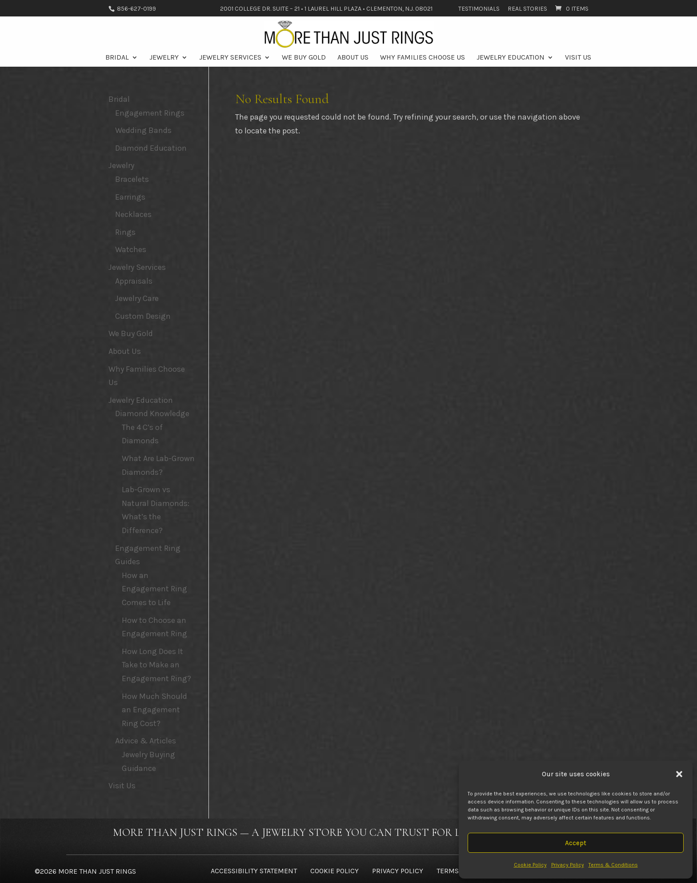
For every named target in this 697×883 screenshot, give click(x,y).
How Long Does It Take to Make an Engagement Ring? (156, 664)
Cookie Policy (530, 865)
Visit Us (578, 57)
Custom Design (143, 316)
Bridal (117, 57)
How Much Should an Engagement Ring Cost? (154, 709)
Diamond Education (151, 148)
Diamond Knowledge (152, 413)
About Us (353, 57)
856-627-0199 (136, 8)
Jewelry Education (511, 57)
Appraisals (133, 281)
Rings (125, 232)
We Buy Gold (304, 57)
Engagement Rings (149, 113)
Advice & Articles (145, 741)
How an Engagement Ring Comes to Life (154, 588)
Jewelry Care (137, 298)
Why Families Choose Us (422, 57)
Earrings (130, 197)
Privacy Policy (567, 865)
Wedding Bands (143, 130)
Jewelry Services (230, 57)
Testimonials (479, 9)
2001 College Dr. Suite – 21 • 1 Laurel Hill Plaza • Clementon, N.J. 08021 (326, 9)
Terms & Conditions (613, 865)
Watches (130, 249)
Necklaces (133, 214)
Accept (575, 843)
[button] (679, 774)
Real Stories (527, 9)
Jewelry (164, 57)
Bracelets (132, 179)
